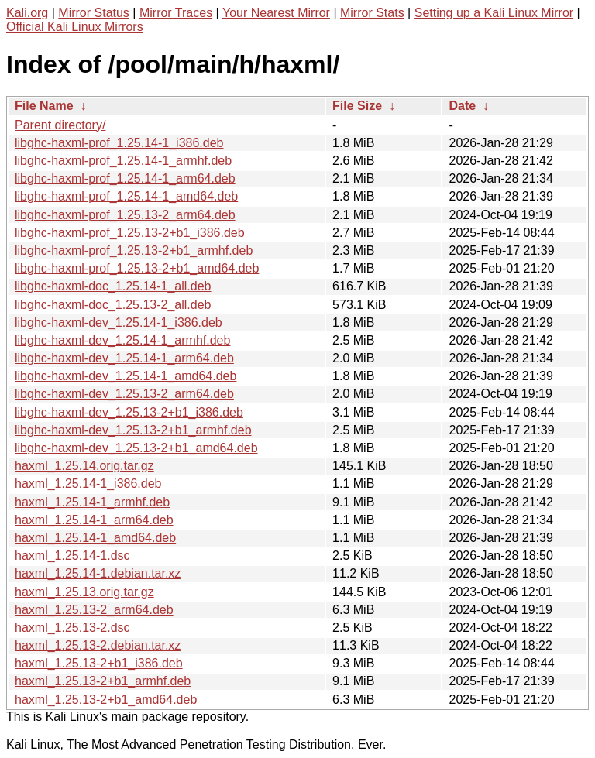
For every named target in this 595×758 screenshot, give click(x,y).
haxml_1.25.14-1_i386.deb (88, 483)
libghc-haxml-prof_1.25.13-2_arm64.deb (125, 214)
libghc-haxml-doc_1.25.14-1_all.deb (113, 286)
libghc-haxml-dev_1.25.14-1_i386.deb (118, 322)
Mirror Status (93, 12)
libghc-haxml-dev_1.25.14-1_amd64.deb (125, 375)
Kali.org (27, 12)
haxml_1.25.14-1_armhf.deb (92, 502)
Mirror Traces (175, 12)
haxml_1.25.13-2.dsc (72, 627)
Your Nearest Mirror (276, 12)
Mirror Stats (372, 12)
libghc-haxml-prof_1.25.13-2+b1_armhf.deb (134, 250)
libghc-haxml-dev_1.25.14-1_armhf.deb (122, 340)
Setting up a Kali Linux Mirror (493, 12)
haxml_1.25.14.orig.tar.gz (84, 465)
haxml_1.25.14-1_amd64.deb (95, 537)
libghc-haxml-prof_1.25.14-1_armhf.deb (123, 160)
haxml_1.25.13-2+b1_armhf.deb (103, 681)
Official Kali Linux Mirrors (74, 26)
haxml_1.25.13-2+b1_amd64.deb (106, 699)
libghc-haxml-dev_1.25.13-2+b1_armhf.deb (133, 430)
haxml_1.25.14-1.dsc (72, 555)
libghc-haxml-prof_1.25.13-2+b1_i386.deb (130, 232)
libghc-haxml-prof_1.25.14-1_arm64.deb (125, 178)
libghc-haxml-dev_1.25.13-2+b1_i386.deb (129, 412)
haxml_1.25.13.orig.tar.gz (84, 592)
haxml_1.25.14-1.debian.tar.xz (98, 573)
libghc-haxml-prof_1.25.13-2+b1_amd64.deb (137, 268)
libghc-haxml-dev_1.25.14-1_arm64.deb (124, 358)
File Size (357, 105)
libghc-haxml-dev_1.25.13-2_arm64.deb (124, 393)
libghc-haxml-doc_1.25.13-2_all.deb (113, 304)
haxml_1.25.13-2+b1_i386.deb (99, 663)
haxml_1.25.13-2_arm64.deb (94, 609)
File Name (44, 105)
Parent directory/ (60, 125)
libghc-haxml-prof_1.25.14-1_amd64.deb (126, 196)
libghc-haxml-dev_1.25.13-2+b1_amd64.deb (136, 447)
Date (462, 105)
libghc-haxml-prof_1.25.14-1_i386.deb (119, 142)
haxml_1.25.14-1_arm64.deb (94, 519)
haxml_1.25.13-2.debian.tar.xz (98, 645)
